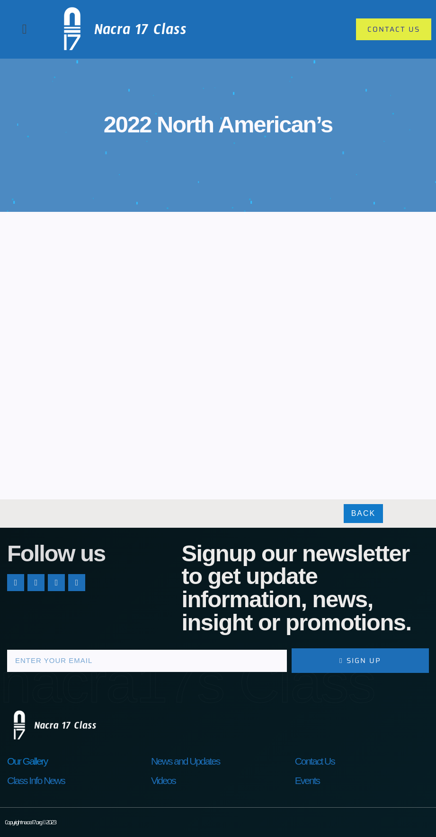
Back (363, 513)
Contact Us (315, 761)
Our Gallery (27, 761)
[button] (24, 29)
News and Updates (185, 761)
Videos (163, 780)
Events (307, 780)
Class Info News (36, 780)
